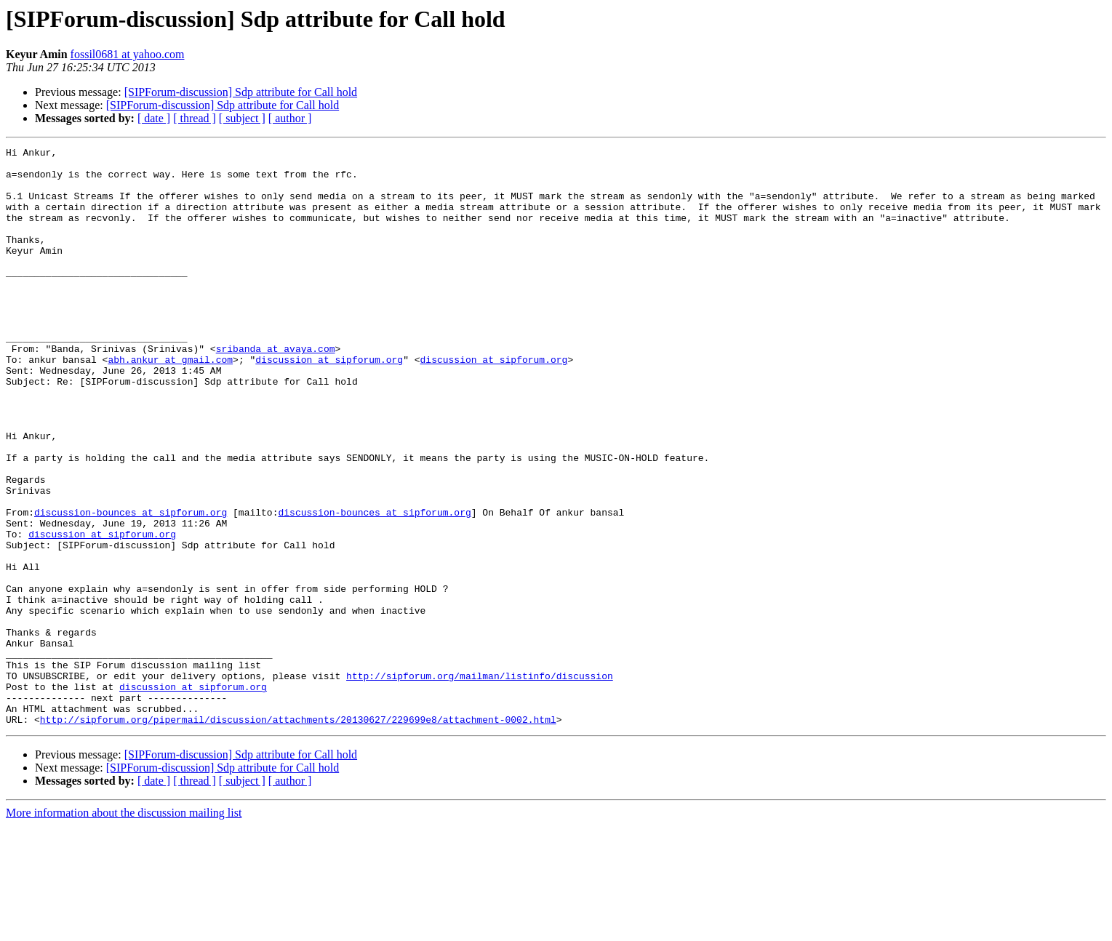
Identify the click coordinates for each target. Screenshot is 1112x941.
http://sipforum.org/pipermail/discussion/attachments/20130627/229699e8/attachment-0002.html (298, 834)
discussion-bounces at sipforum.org (130, 586)
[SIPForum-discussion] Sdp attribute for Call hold (240, 92)
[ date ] (153, 118)
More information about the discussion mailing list (123, 928)
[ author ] (290, 118)
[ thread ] (194, 118)
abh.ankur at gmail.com (170, 402)
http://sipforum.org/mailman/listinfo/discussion (479, 782)
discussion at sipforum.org (329, 402)
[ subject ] (242, 118)
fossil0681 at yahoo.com (128, 54)
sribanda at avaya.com (275, 389)
